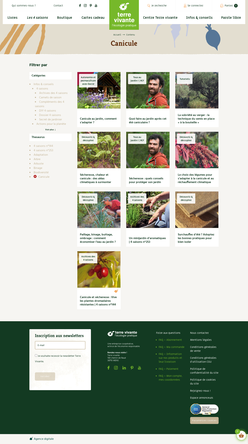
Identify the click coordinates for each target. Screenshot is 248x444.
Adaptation (41, 155)
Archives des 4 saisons (53, 93)
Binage (38, 168)
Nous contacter (199, 333)
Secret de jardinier (50, 119)
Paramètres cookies (204, 420)
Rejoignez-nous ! (200, 391)
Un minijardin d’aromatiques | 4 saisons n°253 (147, 240)
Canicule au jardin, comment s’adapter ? (98, 121)
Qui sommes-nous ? (24, 5)
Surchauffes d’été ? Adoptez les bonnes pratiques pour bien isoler (196, 238)
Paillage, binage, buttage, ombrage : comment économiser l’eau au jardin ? (98, 238)
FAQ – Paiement (168, 369)
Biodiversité (41, 172)
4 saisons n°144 (43, 146)
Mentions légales (201, 340)
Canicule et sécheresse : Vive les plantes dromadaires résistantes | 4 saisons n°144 (98, 301)
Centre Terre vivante (160, 18)
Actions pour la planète (51, 124)
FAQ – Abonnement (170, 340)
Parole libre (231, 18)
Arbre (37, 159)
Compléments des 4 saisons (49, 104)
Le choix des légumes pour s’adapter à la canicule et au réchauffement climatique (196, 179)
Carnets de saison (50, 97)
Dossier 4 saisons (50, 115)
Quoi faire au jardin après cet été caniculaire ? (147, 121)
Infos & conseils (199, 18)
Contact (58, 5)
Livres (12, 18)
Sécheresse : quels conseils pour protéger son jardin (146, 180)
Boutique (64, 18)
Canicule (43, 177)
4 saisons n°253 (43, 150)
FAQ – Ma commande (171, 347)
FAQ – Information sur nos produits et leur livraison (170, 358)
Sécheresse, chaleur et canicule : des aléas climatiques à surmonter (95, 179)
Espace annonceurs (201, 398)
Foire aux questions (168, 333)
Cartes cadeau (93, 18)
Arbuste (39, 163)
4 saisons (42, 88)
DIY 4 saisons (47, 110)
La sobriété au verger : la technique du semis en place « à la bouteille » (196, 119)
